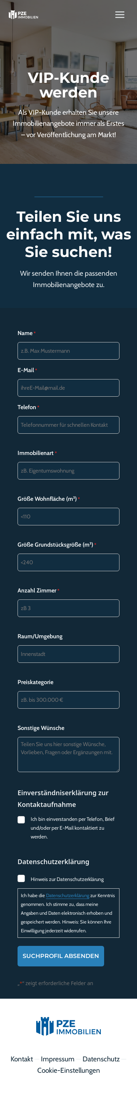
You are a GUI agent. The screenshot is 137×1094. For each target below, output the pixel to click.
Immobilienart (37, 453)
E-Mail (27, 370)
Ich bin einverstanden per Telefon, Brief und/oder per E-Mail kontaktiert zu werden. (73, 828)
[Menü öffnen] (119, 14)
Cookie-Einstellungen (68, 1070)
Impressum (58, 1059)
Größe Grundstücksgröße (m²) (57, 544)
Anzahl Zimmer (39, 590)
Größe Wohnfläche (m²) (49, 499)
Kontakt (22, 1059)
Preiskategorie (35, 682)
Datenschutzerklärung (67, 895)
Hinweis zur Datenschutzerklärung (67, 879)
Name (27, 333)
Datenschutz (101, 1059)
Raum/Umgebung (40, 636)
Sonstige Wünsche (41, 727)
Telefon (28, 407)
